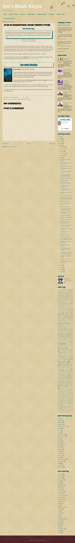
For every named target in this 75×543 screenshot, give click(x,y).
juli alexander (64, 345)
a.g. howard (60, 289)
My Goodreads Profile (62, 39)
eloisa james (67, 324)
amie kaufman (66, 295)
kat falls (62, 352)
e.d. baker (69, 320)
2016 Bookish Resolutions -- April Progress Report (67, 82)
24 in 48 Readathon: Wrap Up (66, 178)
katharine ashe (60, 355)
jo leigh (59, 345)
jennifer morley (60, 340)
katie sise (67, 355)
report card (60, 520)
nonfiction (60, 449)
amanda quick (61, 294)
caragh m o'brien (65, 305)
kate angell (68, 352)
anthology (60, 420)
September (62, 153)
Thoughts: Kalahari (64, 231)
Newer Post (5, 143)
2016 (60, 145)
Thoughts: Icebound (64, 180)
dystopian (60, 428)
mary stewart (65, 375)
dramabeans (64, 320)
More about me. (61, 51)
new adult (60, 447)
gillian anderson (61, 327)
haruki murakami (68, 327)
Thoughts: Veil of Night (65, 219)
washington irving (61, 410)
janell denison (66, 331)
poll (58, 515)
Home (29, 143)
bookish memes (31, 14)
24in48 (18, 99)
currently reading (65, 120)
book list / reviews (13, 14)
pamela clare (69, 386)
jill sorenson (68, 344)
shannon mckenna (65, 399)
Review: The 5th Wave (64, 206)
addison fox (66, 289)
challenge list (60, 485)
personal (59, 513)
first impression (61, 491)
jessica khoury (66, 342)
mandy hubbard (60, 371)
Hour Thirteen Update (33, 58)
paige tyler (61, 386)
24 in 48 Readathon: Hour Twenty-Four (65, 186)
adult (59, 418)
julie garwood (70, 346)
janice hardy (64, 333)
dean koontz (68, 316)
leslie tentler (70, 364)
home (5, 14)
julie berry (69, 345)
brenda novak (66, 303)
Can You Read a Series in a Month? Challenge (65, 209)
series (59, 463)
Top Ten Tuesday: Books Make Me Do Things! (65, 175)
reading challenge (61, 518)
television (60, 524)
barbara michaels (69, 299)
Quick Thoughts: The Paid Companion (65, 242)
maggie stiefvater (67, 370)
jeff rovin (71, 336)
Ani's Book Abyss (22, 6)
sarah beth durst (68, 396)
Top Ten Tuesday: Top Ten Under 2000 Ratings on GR (66, 239)
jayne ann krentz (63, 334)
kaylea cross (66, 356)
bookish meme (61, 479)
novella (59, 451)
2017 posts (60, 476)
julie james (62, 348)
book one (59, 477)
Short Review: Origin (64, 236)
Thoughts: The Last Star (65, 201)
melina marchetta (65, 379)
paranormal (60, 453)
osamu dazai (70, 385)
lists (58, 505)
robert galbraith (65, 391)
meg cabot (65, 378)
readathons (51, 14)
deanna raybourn (62, 317)
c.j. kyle (59, 305)
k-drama (59, 503)
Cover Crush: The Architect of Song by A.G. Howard (66, 226)
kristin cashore (60, 359)
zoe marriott (65, 411)
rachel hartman (63, 388)
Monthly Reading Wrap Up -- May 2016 (67, 70)
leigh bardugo (65, 363)
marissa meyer (64, 374)
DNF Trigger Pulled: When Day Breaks (65, 213)
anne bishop (64, 296)
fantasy (59, 432)
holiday (59, 438)
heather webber (69, 329)
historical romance (61, 436)
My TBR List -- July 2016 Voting (67, 103)
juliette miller (62, 351)
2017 (60, 143)
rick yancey (67, 389)
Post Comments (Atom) (12, 146)
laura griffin (62, 361)
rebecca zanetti (60, 389)
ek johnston (65, 322)
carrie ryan (71, 306)
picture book (60, 455)
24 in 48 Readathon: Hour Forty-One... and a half (65, 183)
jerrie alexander (66, 340)
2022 (60, 136)
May (61, 267)
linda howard (67, 365)
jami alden (60, 331)
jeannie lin (65, 336)
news (59, 511)
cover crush (60, 489)
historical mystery (61, 434)
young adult (60, 467)
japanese (59, 439)
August (62, 155)
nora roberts (62, 385)
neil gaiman (70, 384)
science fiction (61, 461)
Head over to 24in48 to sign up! (29, 39)
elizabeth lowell (63, 323)
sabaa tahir (60, 395)
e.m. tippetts (60, 322)
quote (59, 516)
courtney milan (69, 313)
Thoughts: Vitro (63, 233)
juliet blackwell (61, 349)
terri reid (63, 407)
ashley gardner (60, 299)
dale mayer (69, 315)
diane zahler (67, 319)
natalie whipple (63, 384)
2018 (60, 141)
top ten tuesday (61, 528)
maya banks (64, 377)
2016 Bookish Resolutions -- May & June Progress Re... (66, 253)
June (61, 265)
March (61, 271)
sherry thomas (65, 400)
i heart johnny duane (62, 495)
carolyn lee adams (65, 306)
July (61, 157)
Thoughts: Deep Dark (64, 259)
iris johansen (61, 330)
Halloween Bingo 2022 (9, 18)
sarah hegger (60, 398)
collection (60, 487)
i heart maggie (60, 497)
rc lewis (69, 388)
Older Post (52, 143)
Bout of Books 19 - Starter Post (67, 59)
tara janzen (66, 406)
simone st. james (67, 402)
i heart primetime (61, 499)
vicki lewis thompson (67, 409)
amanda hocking (67, 292)
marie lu (66, 372)
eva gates (69, 326)
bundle (59, 483)
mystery (59, 445)
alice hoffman (65, 291)
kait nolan (67, 351)
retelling (59, 457)
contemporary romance (62, 426)
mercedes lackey (65, 381)
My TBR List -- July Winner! (66, 217)
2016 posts (8, 99)
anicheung (67, 278)
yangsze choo (68, 410)
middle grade (60, 443)
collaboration (60, 424)
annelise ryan (60, 298)
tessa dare (60, 409)
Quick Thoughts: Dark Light (66, 166)
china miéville (68, 309)
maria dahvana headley (67, 371)
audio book (60, 422)
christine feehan (68, 310)
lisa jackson (64, 367)
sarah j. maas (66, 398)
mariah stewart (60, 372)
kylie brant (67, 359)
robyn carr (64, 393)
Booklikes (68, 45)
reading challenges (41, 14)
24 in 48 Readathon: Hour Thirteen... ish (65, 190)
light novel (60, 441)
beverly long (66, 302)
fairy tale (59, 430)
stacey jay (59, 403)
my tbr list (60, 509)
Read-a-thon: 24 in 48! (64, 215)
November (62, 149)
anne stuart (69, 296)
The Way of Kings (64, 121)
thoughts (59, 526)
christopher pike (60, 312)
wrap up (59, 532)
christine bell (60, 310)
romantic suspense (61, 459)
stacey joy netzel (65, 403)
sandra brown (66, 395)
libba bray (61, 365)
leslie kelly (64, 364)
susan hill (65, 405)
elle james (71, 323)
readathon (25, 99)
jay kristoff (70, 333)
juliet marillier (69, 349)
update (29, 99)
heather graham (61, 329)
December (62, 147)
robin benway (65, 392)
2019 (60, 138)
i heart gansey (60, 493)
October (62, 151)
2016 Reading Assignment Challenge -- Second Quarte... (65, 249)
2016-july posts (14, 99)
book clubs (22, 14)
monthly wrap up (61, 507)
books (22, 99)
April (61, 269)
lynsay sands (64, 368)
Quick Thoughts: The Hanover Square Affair (66, 163)
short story (60, 465)
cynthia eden (62, 315)
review (59, 522)
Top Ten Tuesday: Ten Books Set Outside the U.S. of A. (66, 198)
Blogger (43, 540)
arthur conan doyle (67, 298)
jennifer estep (60, 338)
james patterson (68, 330)
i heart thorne (60, 501)
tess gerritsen (68, 407)
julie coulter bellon (61, 346)
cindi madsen (66, 312)
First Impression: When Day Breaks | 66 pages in (66, 222)
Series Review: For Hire (65, 195)
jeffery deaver (61, 337)
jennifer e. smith (68, 337)
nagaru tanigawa (65, 382)
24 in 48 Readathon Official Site (28, 41)
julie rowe (69, 348)
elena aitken (71, 322)
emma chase (64, 326)
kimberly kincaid (67, 358)
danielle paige (60, 316)
